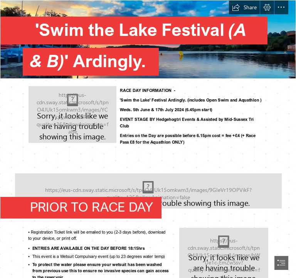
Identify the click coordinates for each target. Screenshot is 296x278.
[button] (244, 7)
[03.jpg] (148, 41)
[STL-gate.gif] (148, 186)
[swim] (72, 114)
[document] (148, 139)
